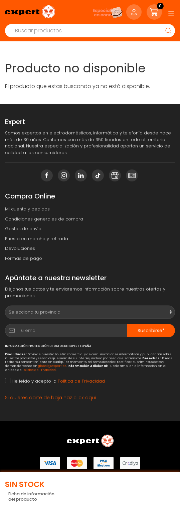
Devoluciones (20, 248)
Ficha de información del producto (31, 496)
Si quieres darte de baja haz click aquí (51, 397)
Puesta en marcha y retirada (36, 238)
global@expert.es (52, 366)
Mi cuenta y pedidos (27, 209)
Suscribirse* (151, 330)
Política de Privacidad (39, 370)
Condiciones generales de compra (44, 219)
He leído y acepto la (55, 381)
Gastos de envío (23, 228)
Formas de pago (23, 258)
